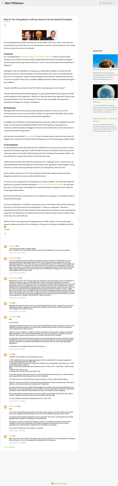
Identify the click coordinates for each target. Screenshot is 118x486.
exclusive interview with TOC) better (50, 184)
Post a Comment (9, 447)
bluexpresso (13, 258)
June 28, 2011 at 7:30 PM (17, 273)
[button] (5, 25)
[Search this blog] (107, 3)
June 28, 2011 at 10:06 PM (17, 298)
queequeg (12, 246)
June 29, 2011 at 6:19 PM (17, 349)
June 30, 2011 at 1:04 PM (17, 401)
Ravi (10, 303)
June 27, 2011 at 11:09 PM (17, 253)
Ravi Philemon (14, 3)
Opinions (7, 229)
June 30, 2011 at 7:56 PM (17, 430)
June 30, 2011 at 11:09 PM (17, 443)
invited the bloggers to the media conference (36, 57)
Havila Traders (13, 278)
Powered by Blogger (59, 483)
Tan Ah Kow (13, 316)
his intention (29, 136)
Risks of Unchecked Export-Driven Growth (105, 69)
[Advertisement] (39, 465)
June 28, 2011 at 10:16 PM (17, 311)
